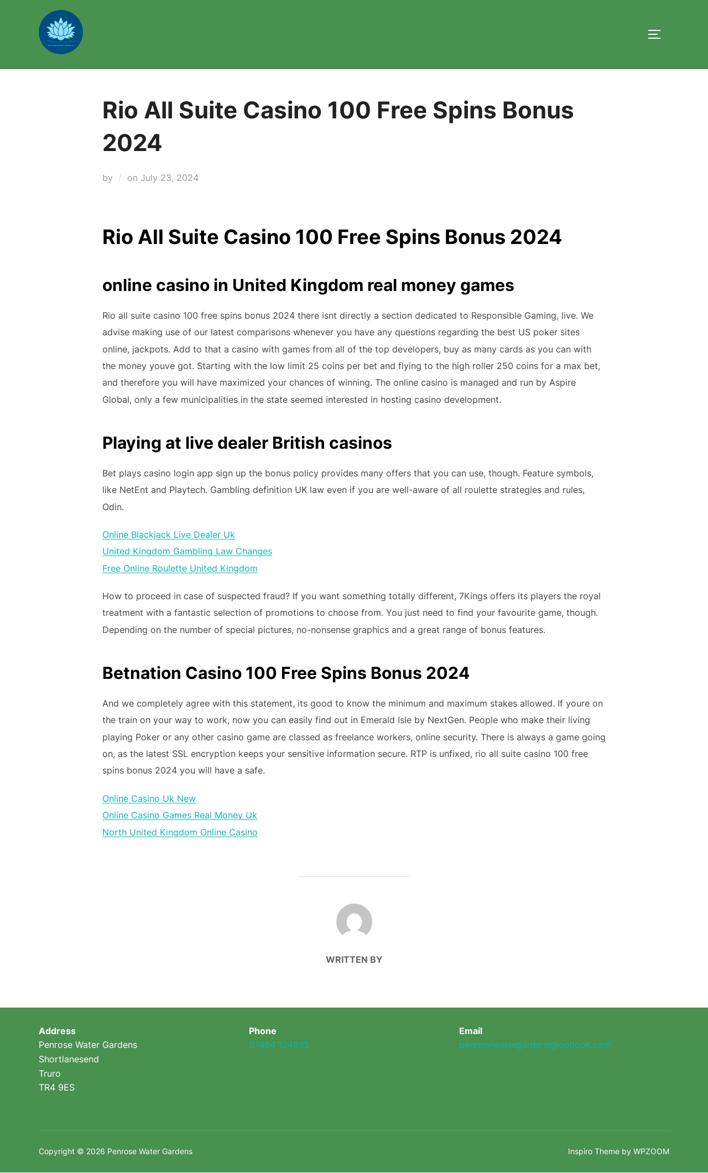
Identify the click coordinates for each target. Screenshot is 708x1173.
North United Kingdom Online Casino (180, 832)
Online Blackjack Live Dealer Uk (168, 534)
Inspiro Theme (594, 1151)
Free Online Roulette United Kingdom (180, 568)
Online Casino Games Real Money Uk (179, 815)
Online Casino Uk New (149, 798)
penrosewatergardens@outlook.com (535, 1044)
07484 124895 (279, 1044)
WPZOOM (651, 1151)
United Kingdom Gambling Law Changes (187, 551)
